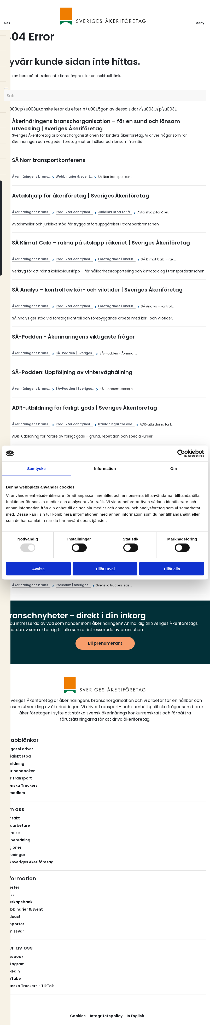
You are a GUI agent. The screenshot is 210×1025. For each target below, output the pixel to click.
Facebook (14, 956)
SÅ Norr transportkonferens (48, 160)
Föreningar (14, 854)
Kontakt (12, 818)
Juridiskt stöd (17, 756)
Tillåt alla (171, 568)
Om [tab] (173, 468)
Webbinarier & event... (74, 176)
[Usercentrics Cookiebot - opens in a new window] (181, 453)
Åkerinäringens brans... (31, 176)
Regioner (12, 847)
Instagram (14, 963)
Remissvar (14, 931)
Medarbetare (17, 825)
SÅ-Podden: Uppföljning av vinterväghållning (72, 372)
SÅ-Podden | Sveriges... (75, 353)
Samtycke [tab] (36, 468)
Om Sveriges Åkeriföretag (29, 862)
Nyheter (11, 887)
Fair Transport (18, 778)
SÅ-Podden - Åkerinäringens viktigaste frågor (73, 336)
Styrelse (12, 832)
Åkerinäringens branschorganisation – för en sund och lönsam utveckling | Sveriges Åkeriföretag (96, 125)
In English (135, 1015)
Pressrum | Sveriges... (73, 585)
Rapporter (14, 924)
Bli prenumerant (105, 643)
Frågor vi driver (18, 749)
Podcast (12, 916)
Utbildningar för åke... (116, 424)
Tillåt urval (105, 568)
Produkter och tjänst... (74, 212)
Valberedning (17, 840)
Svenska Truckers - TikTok (29, 985)
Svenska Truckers (21, 785)
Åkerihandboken (20, 770)
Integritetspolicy (106, 1015)
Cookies (78, 1015)
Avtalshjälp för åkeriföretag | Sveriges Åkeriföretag (80, 195)
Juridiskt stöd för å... (115, 212)
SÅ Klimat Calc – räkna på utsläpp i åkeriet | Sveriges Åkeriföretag (101, 242)
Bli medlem (14, 792)
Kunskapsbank (18, 902)
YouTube (12, 978)
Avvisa (38, 568)
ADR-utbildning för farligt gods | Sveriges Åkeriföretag (84, 407)
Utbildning (14, 763)
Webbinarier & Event (23, 909)
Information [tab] (105, 468)
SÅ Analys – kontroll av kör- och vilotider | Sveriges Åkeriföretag (97, 289)
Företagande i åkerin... (117, 259)
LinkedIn (12, 971)
